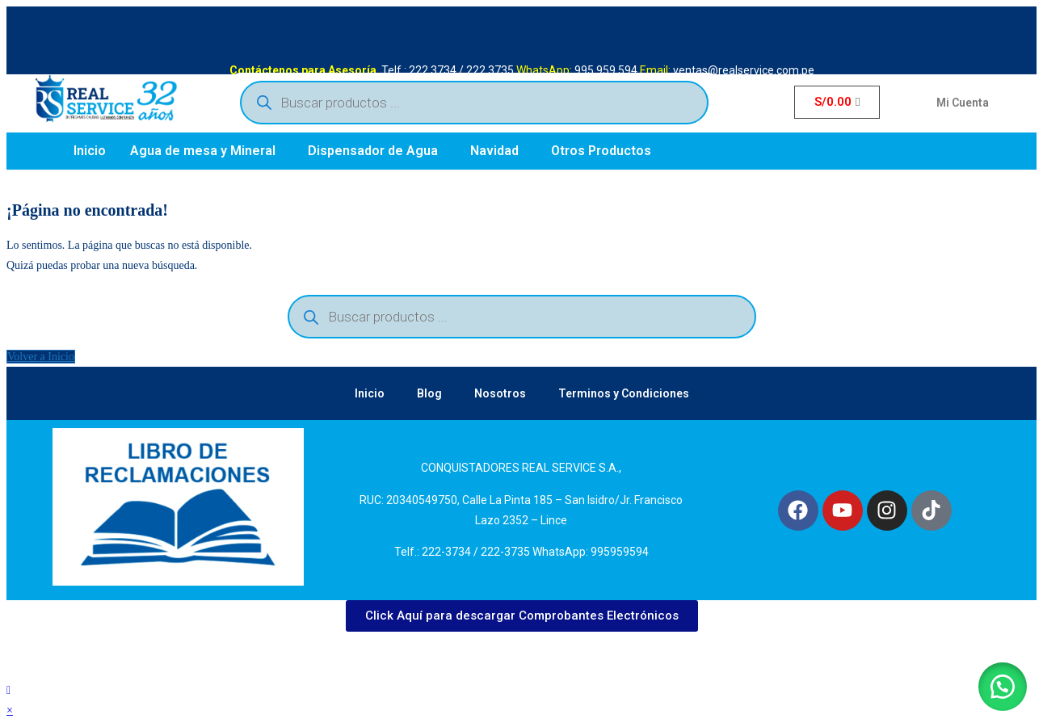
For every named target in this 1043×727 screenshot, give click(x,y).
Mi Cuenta (962, 102)
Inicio (90, 150)
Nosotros (500, 393)
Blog (429, 393)
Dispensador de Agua (373, 150)
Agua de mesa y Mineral (202, 150)
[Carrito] (837, 102)
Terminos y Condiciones (623, 393)
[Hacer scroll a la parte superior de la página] (8, 690)
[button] (207, 151)
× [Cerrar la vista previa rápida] (9, 710)
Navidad (494, 150)
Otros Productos (601, 150)
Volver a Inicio (40, 357)
